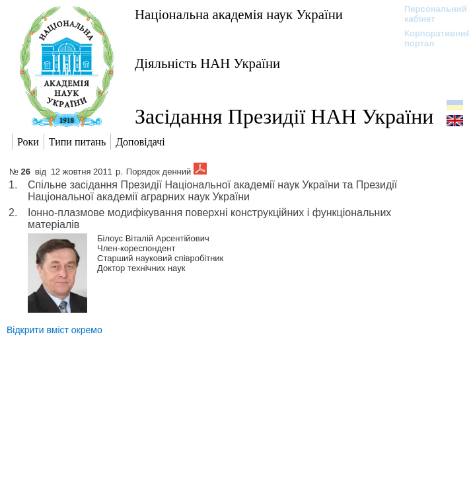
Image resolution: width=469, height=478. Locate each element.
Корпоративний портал (429, 38)
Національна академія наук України (239, 14)
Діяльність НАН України (207, 63)
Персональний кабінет (429, 14)
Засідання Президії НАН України (284, 116)
